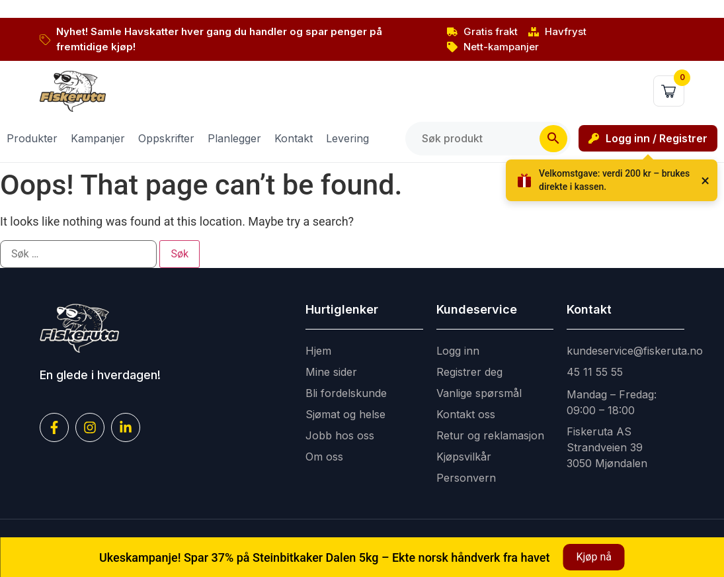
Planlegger (234, 138)
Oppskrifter (166, 138)
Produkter (32, 138)
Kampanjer (98, 138)
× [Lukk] (705, 181)
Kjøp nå (593, 557)
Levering (347, 138)
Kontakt (293, 138)
